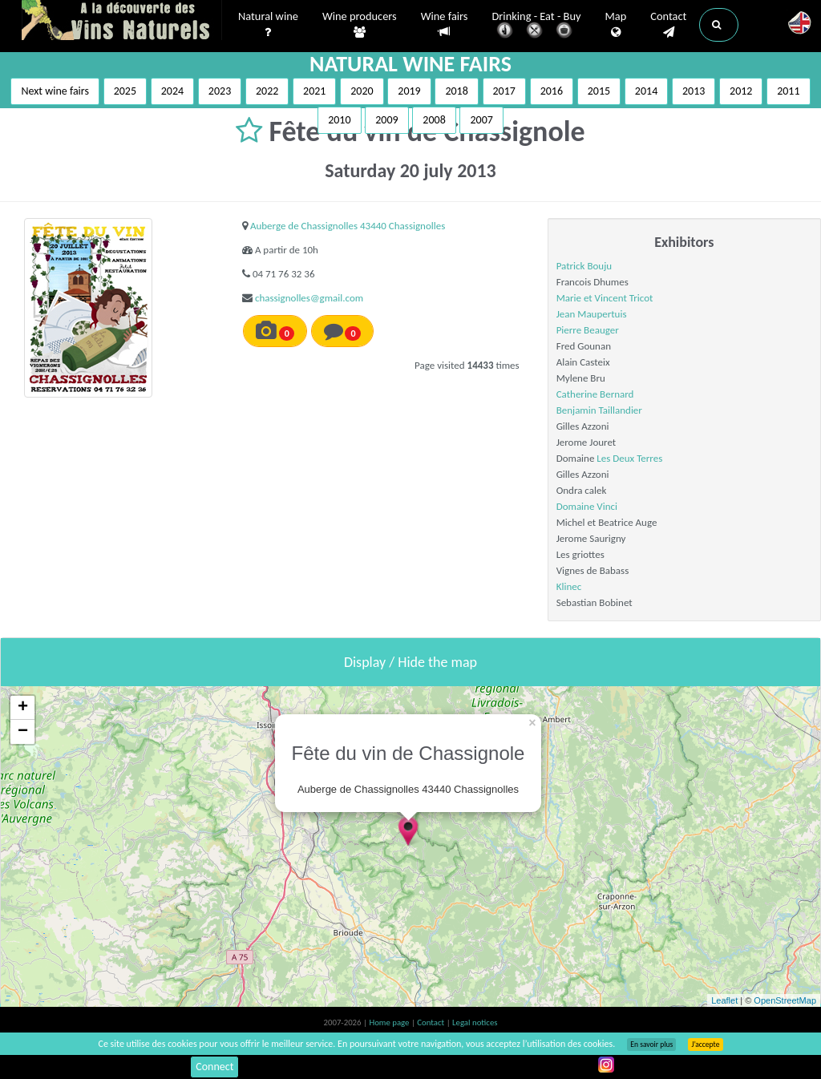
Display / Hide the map (410, 662)
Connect (214, 1066)
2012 (741, 91)
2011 (788, 91)
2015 (599, 91)
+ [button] (23, 708)
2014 (646, 91)
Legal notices (474, 1022)
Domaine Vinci (586, 506)
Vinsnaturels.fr (122, 22)
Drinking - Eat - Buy (536, 26)
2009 (386, 120)
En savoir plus (651, 1044)
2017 (504, 91)
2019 (409, 91)
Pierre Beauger (587, 330)
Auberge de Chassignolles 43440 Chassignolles (347, 226)
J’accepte (705, 1044)
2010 (339, 120)
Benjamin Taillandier (599, 410)
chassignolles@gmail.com (309, 298)
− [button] (23, 732)
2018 (456, 91)
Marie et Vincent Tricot (604, 298)
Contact (668, 24)
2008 (434, 120)
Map (616, 24)
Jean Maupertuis (591, 314)
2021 (314, 91)
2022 (267, 91)
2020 (361, 91)
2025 (125, 91)
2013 (693, 91)
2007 (481, 120)
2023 (219, 91)
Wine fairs (444, 24)
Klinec (569, 586)
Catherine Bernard (595, 394)
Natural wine (268, 24)
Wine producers (359, 24)
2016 (551, 91)
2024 (172, 91)
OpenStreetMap (785, 1000)
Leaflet (724, 1000)
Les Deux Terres (629, 458)
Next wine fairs (55, 91)
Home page (390, 1022)
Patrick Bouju (584, 266)
